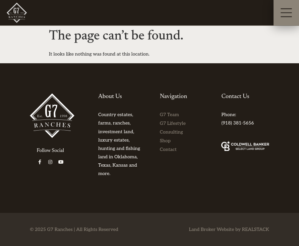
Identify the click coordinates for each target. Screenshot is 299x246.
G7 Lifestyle (173, 123)
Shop (165, 141)
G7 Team (169, 114)
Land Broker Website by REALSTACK (229, 229)
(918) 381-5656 (237, 123)
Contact (168, 149)
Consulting (171, 132)
